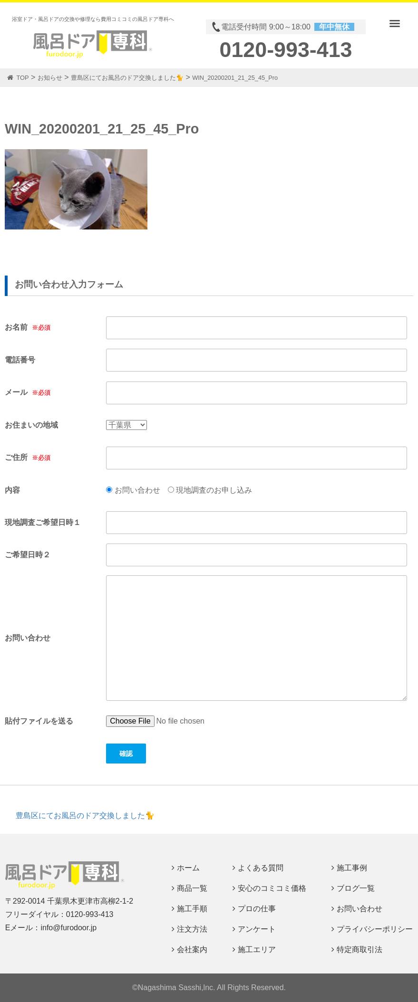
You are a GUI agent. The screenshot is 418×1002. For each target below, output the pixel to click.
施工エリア (257, 949)
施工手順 (192, 909)
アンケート (257, 929)
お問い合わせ (359, 909)
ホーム (188, 868)
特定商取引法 (359, 949)
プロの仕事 (257, 909)
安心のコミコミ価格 (272, 888)
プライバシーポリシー (375, 929)
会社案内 (192, 949)
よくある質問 (260, 868)
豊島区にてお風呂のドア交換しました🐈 (85, 815)
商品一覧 (192, 888)
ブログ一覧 (356, 888)
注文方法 (192, 929)
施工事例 (352, 868)
